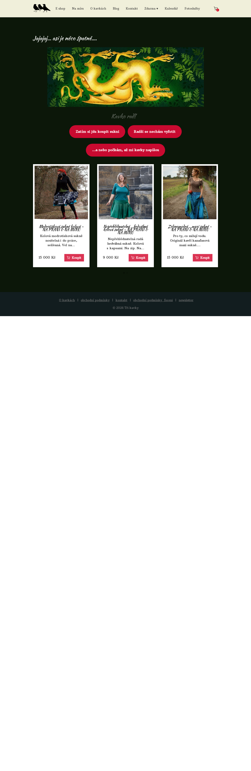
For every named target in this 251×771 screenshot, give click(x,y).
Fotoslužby (192, 8)
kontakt (121, 300)
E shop (60, 8)
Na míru (78, 8)
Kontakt (132, 8)
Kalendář (171, 8)
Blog (116, 8)
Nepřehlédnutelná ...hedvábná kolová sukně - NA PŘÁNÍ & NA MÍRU (125, 229)
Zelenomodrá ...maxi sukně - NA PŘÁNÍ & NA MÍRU (190, 228)
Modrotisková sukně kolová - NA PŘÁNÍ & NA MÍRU (61, 228)
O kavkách (98, 8)
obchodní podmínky (95, 300)
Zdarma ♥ (151, 8)
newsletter (186, 300)
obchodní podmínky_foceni (153, 300)
